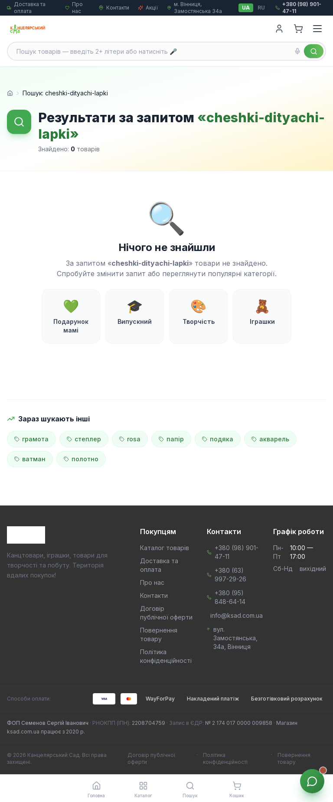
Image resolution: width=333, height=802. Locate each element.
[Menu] (317, 28)
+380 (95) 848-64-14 (230, 597)
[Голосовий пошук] (297, 51)
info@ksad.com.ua (236, 615)
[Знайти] (313, 51)
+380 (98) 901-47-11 (236, 552)
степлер (84, 439)
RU (261, 7)
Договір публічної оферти (151, 758)
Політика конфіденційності (225, 758)
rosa (129, 439)
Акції (148, 7)
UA (246, 7)
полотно (81, 459)
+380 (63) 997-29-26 (230, 575)
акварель (270, 439)
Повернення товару (294, 758)
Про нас (152, 582)
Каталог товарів (164, 547)
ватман (30, 459)
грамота (31, 439)
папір (171, 439)
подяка (217, 439)
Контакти (113, 7)
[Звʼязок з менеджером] (312, 781)
